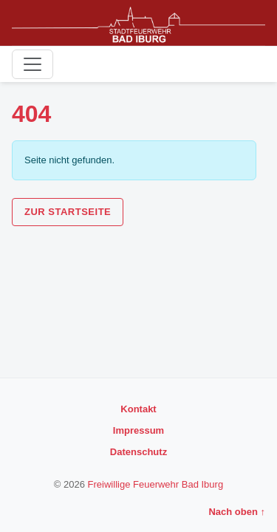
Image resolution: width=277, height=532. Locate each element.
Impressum (138, 430)
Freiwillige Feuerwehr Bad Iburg (156, 484)
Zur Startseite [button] (67, 211)
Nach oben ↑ (236, 511)
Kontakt (138, 409)
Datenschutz (138, 451)
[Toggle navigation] (32, 64)
